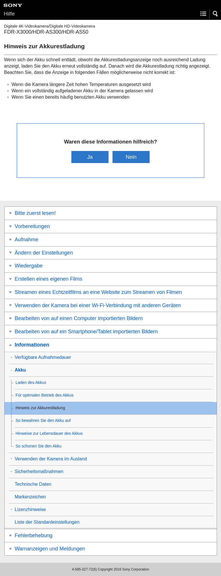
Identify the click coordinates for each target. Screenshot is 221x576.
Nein (131, 157)
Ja (90, 157)
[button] (216, 14)
